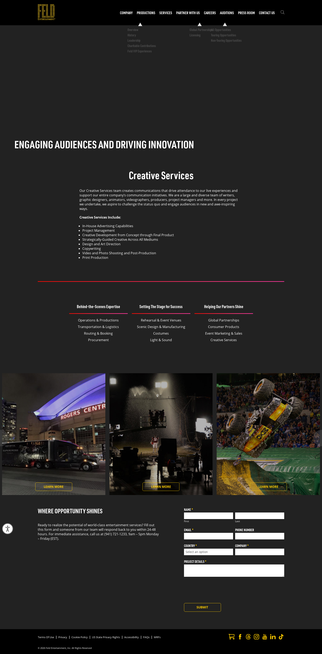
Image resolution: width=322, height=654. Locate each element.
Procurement (98, 340)
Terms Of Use (46, 637)
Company (242, 545)
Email (188, 530)
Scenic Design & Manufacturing (161, 327)
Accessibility (131, 637)
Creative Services (223, 340)
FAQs (146, 637)
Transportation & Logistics (98, 327)
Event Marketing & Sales (223, 333)
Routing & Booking (98, 333)
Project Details (195, 561)
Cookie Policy (79, 637)
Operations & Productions (98, 320)
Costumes (161, 333)
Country (190, 545)
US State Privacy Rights (106, 637)
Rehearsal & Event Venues (161, 320)
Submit (202, 607)
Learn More (58, 487)
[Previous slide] (9, 438)
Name (188, 509)
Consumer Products (223, 327)
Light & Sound (161, 340)
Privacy (62, 637)
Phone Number (244, 530)
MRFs (157, 637)
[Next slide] (312, 438)
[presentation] (215, 589)
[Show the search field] (282, 13)
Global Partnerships (223, 320)
